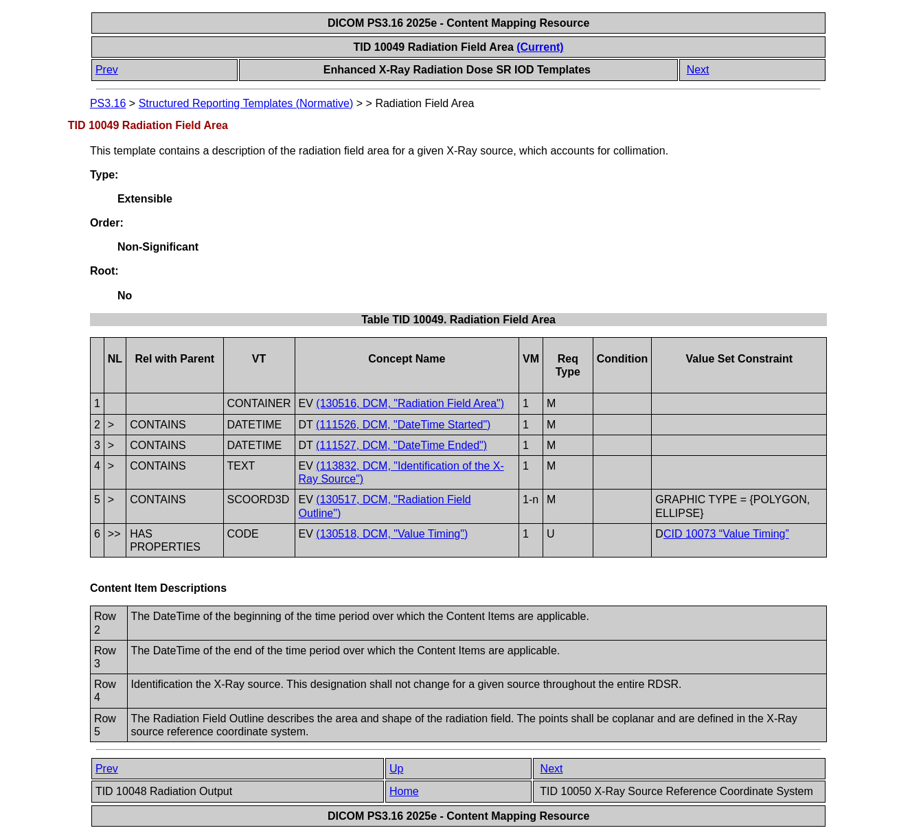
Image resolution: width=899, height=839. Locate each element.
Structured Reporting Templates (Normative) (246, 103)
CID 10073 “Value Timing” (726, 534)
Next (698, 70)
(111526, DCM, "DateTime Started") (403, 424)
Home (404, 791)
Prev (106, 70)
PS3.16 (108, 103)
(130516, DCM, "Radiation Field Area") (410, 403)
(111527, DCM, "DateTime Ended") (401, 445)
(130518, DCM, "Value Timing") (392, 534)
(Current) (539, 47)
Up (396, 768)
